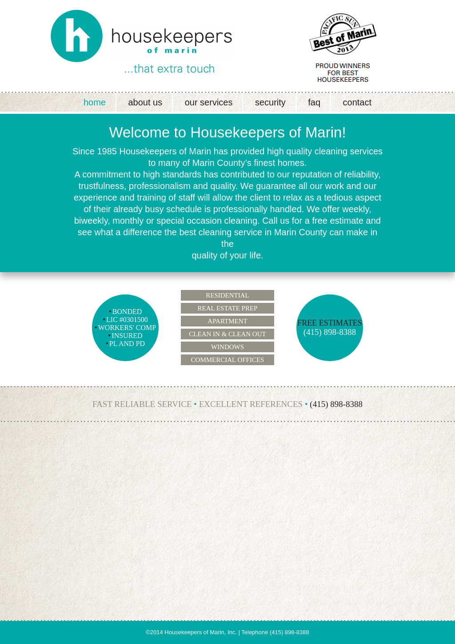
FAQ (314, 102)
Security (270, 102)
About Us (145, 102)
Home (95, 102)
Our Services (209, 102)
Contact (357, 102)
